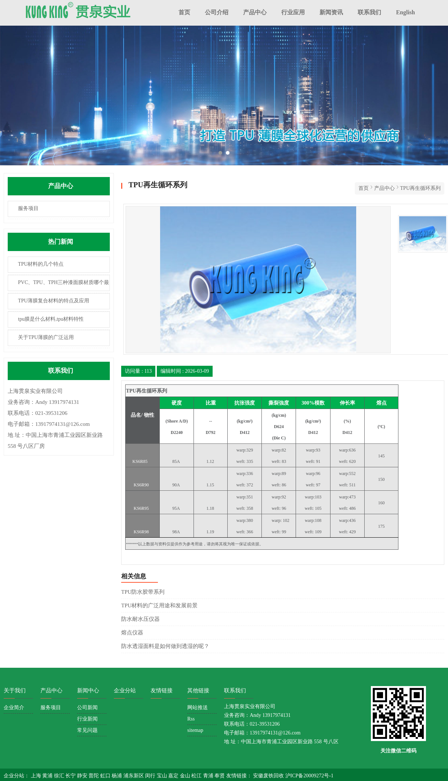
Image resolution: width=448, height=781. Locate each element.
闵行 (151, 775)
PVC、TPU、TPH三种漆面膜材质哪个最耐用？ (58, 285)
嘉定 (174, 775)
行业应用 (293, 12)
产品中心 (255, 12)
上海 (37, 775)
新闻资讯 (331, 12)
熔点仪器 (132, 633)
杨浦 (117, 775)
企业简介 (14, 707)
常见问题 (87, 730)
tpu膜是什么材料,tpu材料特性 (51, 319)
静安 (83, 775)
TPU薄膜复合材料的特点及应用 (53, 300)
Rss (191, 719)
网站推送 (197, 707)
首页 (184, 12)
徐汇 (60, 775)
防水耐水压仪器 (140, 619)
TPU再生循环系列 (420, 188)
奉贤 (220, 775)
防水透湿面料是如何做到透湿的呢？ (165, 646)
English (405, 12)
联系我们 (369, 12)
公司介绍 (216, 12)
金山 (186, 775)
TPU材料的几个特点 (41, 264)
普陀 (94, 775)
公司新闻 (87, 707)
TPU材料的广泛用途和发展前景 (159, 605)
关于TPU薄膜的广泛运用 (46, 337)
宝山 (163, 775)
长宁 (71, 775)
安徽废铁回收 (269, 775)
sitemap (195, 730)
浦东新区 (134, 775)
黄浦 (48, 775)
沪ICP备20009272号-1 (309, 775)
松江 (197, 775)
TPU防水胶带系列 (143, 592)
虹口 (106, 775)
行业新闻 (87, 719)
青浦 (209, 775)
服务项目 (28, 208)
